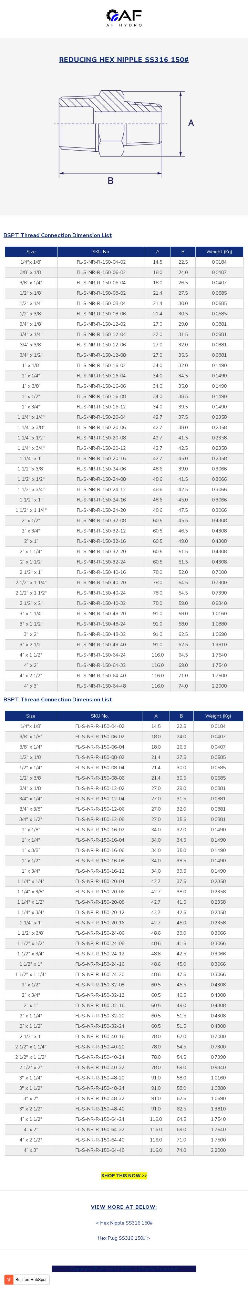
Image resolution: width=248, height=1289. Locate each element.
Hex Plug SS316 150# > (124, 1238)
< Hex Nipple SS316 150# (124, 1223)
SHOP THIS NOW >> (124, 1175)
